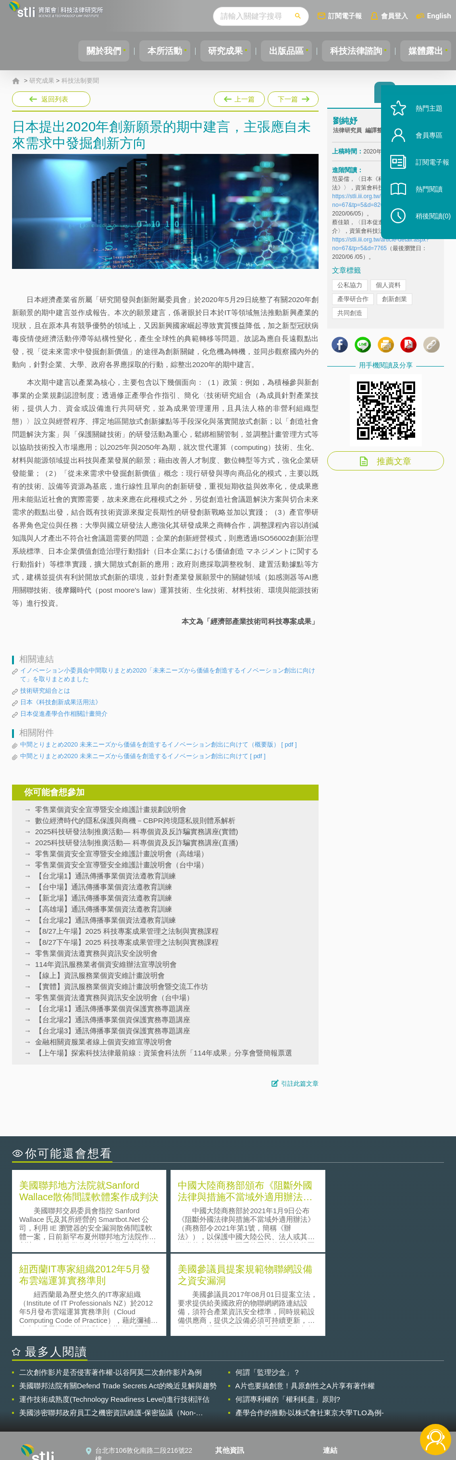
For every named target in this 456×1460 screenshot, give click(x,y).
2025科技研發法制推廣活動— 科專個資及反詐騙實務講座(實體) (136, 831)
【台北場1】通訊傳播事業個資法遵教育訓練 (105, 876)
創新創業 (394, 301)
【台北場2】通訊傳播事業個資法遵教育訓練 (105, 920)
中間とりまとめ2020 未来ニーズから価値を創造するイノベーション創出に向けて (143, 756)
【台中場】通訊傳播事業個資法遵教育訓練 (103, 887)
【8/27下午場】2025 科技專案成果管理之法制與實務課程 (127, 942)
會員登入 (394, 16)
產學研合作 (353, 301)
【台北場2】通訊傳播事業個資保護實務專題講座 (112, 1020)
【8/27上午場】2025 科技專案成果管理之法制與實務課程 (127, 931)
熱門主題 (423, 121)
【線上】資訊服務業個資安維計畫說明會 (100, 975)
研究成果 (215, 51)
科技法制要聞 (80, 80)
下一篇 (292, 97)
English (439, 16)
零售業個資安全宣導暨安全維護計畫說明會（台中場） (121, 865)
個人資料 (388, 288)
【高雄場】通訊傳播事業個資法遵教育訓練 (103, 909)
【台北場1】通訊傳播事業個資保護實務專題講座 (112, 1008)
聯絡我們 (234, 1407)
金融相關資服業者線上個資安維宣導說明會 (103, 1042)
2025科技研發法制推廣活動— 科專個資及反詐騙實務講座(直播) (136, 842)
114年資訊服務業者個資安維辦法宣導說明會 (106, 964)
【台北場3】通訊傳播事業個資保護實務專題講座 (112, 1031)
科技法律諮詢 (352, 51)
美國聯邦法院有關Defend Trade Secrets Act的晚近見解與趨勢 (118, 1301)
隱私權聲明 (238, 1380)
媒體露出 (424, 51)
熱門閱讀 (423, 202)
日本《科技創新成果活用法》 (60, 702)
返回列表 (54, 99)
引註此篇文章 (300, 1083)
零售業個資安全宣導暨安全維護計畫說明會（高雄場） (121, 854)
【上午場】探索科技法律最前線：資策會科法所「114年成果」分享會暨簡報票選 (163, 1053)
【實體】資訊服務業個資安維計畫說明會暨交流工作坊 (121, 986)
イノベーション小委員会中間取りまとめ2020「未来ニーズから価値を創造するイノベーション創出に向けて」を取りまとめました (167, 675)
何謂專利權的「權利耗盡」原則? (287, 1314)
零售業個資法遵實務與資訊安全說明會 (96, 953)
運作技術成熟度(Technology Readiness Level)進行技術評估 (114, 1314)
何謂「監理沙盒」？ (267, 1287)
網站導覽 (234, 1420)
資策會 (339, 1380)
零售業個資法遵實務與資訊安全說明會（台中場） (114, 997)
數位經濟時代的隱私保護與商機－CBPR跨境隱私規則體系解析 (135, 820)
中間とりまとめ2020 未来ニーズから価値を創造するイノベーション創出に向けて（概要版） (158, 744)
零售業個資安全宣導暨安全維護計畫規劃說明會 (110, 809)
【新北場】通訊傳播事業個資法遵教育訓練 (103, 898)
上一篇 (239, 97)
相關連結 (384, 1380)
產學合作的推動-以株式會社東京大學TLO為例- (309, 1328)
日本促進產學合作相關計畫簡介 (64, 713)
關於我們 (87, 51)
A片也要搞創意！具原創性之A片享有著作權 (305, 1301)
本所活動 (151, 51)
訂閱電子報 (345, 16)
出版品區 (279, 51)
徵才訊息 (234, 1393)
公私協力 (349, 288)
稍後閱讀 (427, 229)
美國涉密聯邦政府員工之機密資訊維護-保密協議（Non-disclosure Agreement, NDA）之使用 (107, 1328)
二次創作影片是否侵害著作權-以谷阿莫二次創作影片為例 (110, 1287)
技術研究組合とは (45, 690)
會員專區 (423, 148)
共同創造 (349, 315)
